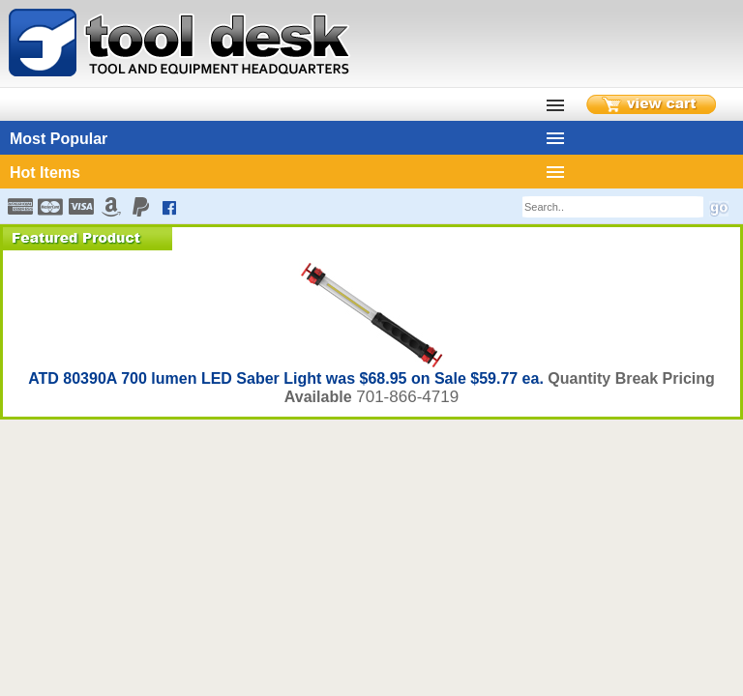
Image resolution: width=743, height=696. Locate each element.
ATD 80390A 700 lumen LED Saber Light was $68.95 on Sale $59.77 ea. (288, 378)
